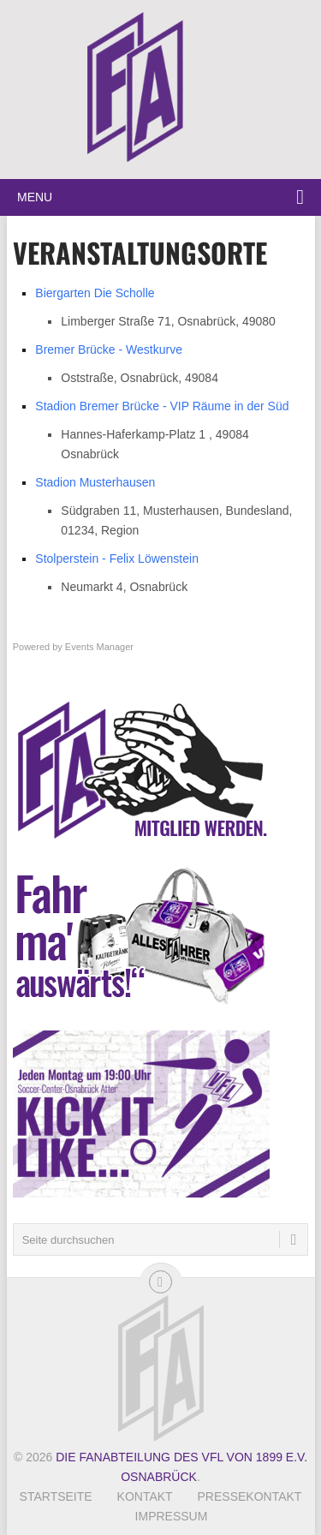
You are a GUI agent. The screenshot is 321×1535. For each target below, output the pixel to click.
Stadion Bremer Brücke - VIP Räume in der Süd (161, 406)
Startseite (56, 1496)
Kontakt (145, 1496)
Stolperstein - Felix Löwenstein (117, 558)
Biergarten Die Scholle (94, 293)
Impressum (171, 1516)
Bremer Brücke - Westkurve (108, 349)
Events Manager (99, 647)
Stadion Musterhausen (95, 482)
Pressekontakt (250, 1496)
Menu (34, 197)
